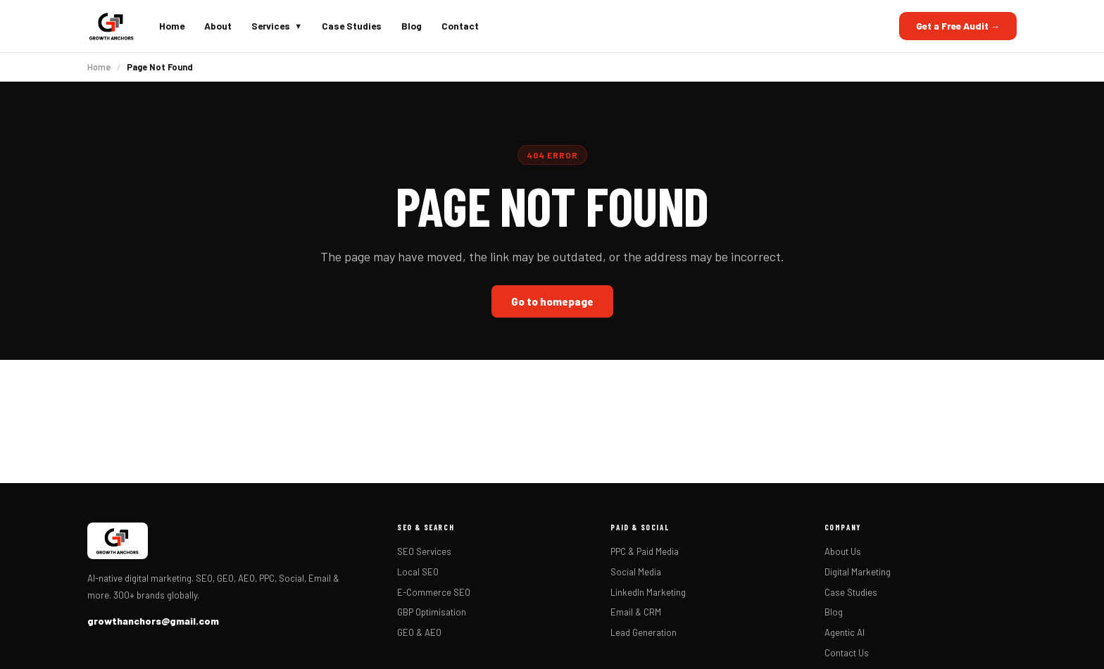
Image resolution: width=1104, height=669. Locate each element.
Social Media (635, 571)
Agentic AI (844, 632)
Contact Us (846, 652)
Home (171, 26)
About (218, 26)
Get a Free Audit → (958, 26)
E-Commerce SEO (433, 592)
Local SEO (418, 571)
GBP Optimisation (431, 612)
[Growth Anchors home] (111, 26)
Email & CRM (635, 612)
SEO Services (424, 551)
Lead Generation (643, 632)
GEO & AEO (419, 632)
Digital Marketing (857, 571)
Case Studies (352, 26)
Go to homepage (552, 301)
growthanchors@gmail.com (153, 621)
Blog (411, 26)
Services (276, 26)
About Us (842, 551)
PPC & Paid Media (644, 551)
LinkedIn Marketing (648, 592)
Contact (460, 26)
